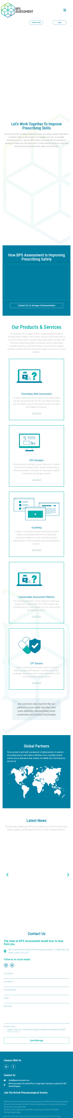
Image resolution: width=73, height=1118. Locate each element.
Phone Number (10, 990)
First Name (9, 974)
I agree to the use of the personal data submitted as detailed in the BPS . (36, 1031)
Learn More (36, 413)
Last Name (9, 982)
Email (6, 998)
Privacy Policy (10, 1027)
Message (8, 1006)
